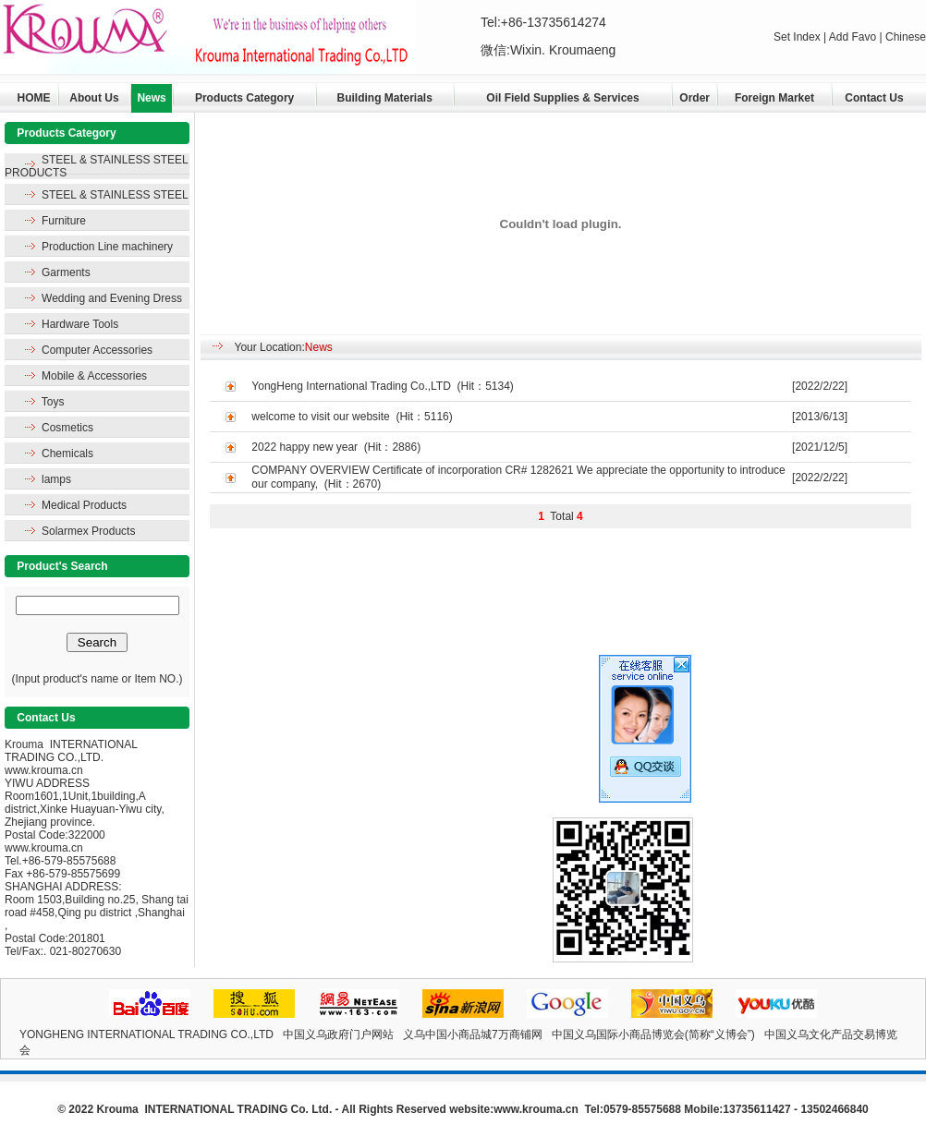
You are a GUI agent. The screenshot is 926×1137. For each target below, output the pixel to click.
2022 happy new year (304, 447)
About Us (93, 97)
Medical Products (84, 505)
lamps (56, 479)
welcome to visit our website (320, 416)
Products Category (244, 97)
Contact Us (874, 97)
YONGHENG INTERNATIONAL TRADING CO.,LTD (146, 1034)
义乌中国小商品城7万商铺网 (472, 1034)
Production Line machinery (107, 246)
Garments (66, 272)
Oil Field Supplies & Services (562, 97)
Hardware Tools (80, 324)
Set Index (798, 36)
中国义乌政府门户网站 (338, 1034)
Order (694, 97)
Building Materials (385, 97)
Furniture (64, 220)
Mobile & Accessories (94, 375)
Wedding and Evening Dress (112, 298)
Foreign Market (774, 97)
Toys (53, 401)
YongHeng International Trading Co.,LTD (350, 386)
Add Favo (854, 36)
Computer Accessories (97, 350)
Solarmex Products (88, 531)
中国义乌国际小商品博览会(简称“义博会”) (653, 1034)
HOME (34, 97)
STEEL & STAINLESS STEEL (115, 194)
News (151, 97)
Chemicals (67, 453)
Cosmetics (67, 427)
